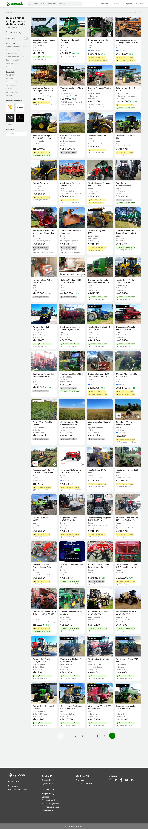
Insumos (9, 53)
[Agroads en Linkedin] (132, 780)
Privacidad (80, 780)
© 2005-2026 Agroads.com (74, 826)
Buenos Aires (12, 32)
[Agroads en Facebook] (121, 780)
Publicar (104, 4)
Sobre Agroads (14, 786)
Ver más (9, 67)
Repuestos (10, 50)
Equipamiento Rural (50, 800)
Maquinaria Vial (48, 810)
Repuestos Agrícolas (50, 803)
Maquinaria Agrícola (50, 793)
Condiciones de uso (84, 783)
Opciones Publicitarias (17, 789)
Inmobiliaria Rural (12, 57)
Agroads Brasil (48, 780)
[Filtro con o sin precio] (26, 38)
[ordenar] (141, 12)
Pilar (7, 88)
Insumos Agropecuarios (51, 807)
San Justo (10, 85)
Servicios (9, 63)
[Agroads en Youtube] (127, 780)
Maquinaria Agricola (14, 46)
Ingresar (129, 4)
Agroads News (48, 783)
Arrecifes (9, 78)
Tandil (8, 75)
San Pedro (10, 92)
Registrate (140, 4)
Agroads (9, 12)
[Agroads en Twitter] (115, 779)
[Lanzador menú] (3, 4)
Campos (45, 797)
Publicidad (116, 4)
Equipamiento (11, 60)
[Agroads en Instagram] (110, 779)
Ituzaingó (9, 82)
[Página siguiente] (112, 736)
